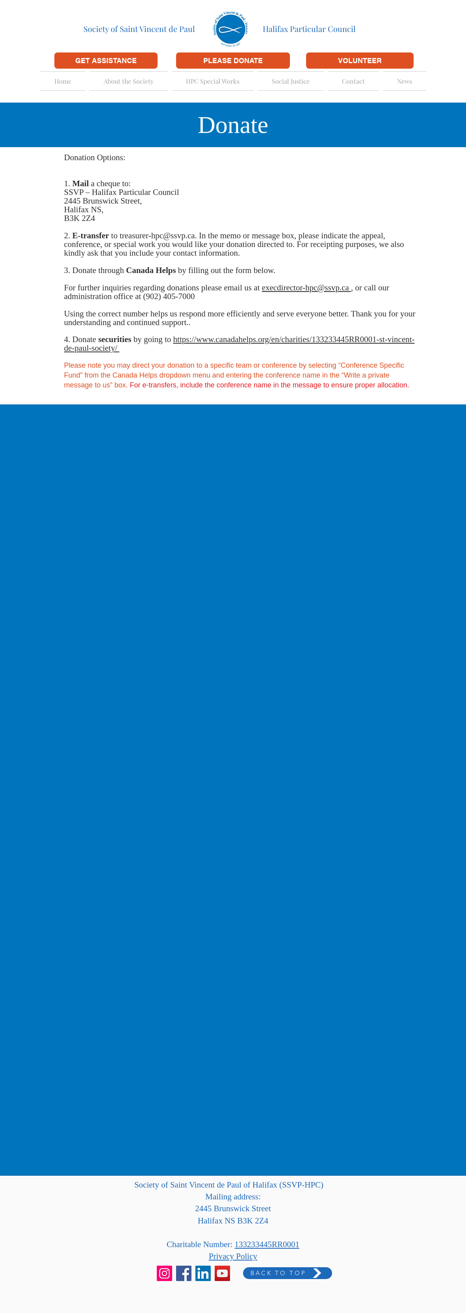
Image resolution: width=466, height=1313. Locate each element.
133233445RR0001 (267, 1244)
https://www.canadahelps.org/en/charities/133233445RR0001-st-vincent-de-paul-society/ (239, 344)
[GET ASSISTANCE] (106, 60)
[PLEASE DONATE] (233, 60)
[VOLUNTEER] (360, 60)
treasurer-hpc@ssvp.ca (157, 235)
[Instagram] (164, 1273)
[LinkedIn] (203, 1273)
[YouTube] (222, 1273)
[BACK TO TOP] (287, 1273)
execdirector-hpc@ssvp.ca (306, 287)
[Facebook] (183, 1273)
